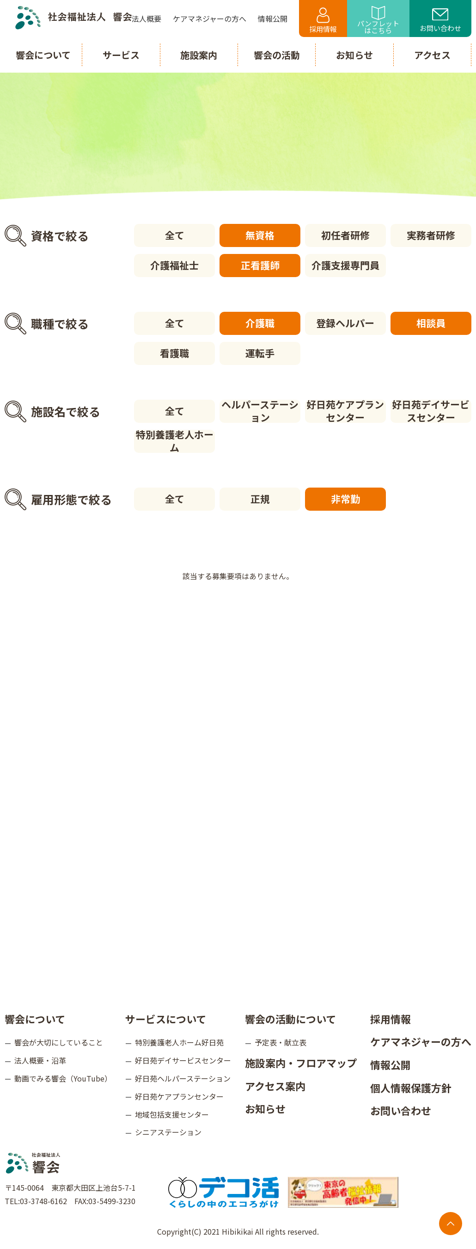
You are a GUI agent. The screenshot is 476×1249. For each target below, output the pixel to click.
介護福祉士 (174, 265)
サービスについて (165, 1018)
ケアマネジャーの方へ (420, 1041)
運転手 (260, 353)
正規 (260, 499)
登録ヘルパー (345, 323)
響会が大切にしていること (58, 1042)
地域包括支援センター (172, 1113)
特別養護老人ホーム (175, 441)
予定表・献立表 (280, 1042)
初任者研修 (345, 235)
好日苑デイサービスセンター (431, 411)
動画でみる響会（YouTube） (63, 1078)
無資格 (260, 235)
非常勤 (345, 499)
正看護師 (260, 265)
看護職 (174, 353)
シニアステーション (168, 1132)
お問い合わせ (440, 20)
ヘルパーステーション (260, 411)
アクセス (432, 55)
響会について (35, 1018)
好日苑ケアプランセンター (345, 411)
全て (174, 235)
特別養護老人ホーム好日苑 (179, 1042)
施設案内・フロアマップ (301, 1062)
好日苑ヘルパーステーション (183, 1078)
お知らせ (265, 1108)
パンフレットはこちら (378, 20)
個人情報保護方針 (411, 1087)
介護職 (260, 323)
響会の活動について (290, 1018)
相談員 (430, 323)
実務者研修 (431, 235)
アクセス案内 (275, 1085)
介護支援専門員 (345, 265)
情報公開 (390, 1064)
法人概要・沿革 (40, 1060)
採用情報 (323, 20)
